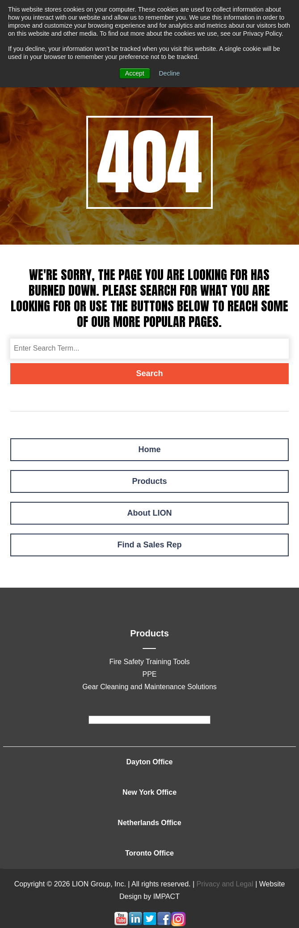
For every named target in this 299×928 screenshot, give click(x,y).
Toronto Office (149, 853)
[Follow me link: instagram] (178, 924)
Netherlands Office (149, 822)
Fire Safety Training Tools (149, 661)
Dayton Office (149, 762)
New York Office (149, 792)
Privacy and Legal (225, 884)
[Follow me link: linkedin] (135, 924)
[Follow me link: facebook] (164, 924)
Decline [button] (169, 73)
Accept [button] (134, 73)
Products (149, 481)
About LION (149, 512)
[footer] (149, 720)
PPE (149, 674)
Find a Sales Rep (149, 544)
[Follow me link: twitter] (150, 924)
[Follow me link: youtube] (121, 924)
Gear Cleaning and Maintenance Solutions (149, 687)
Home (149, 449)
